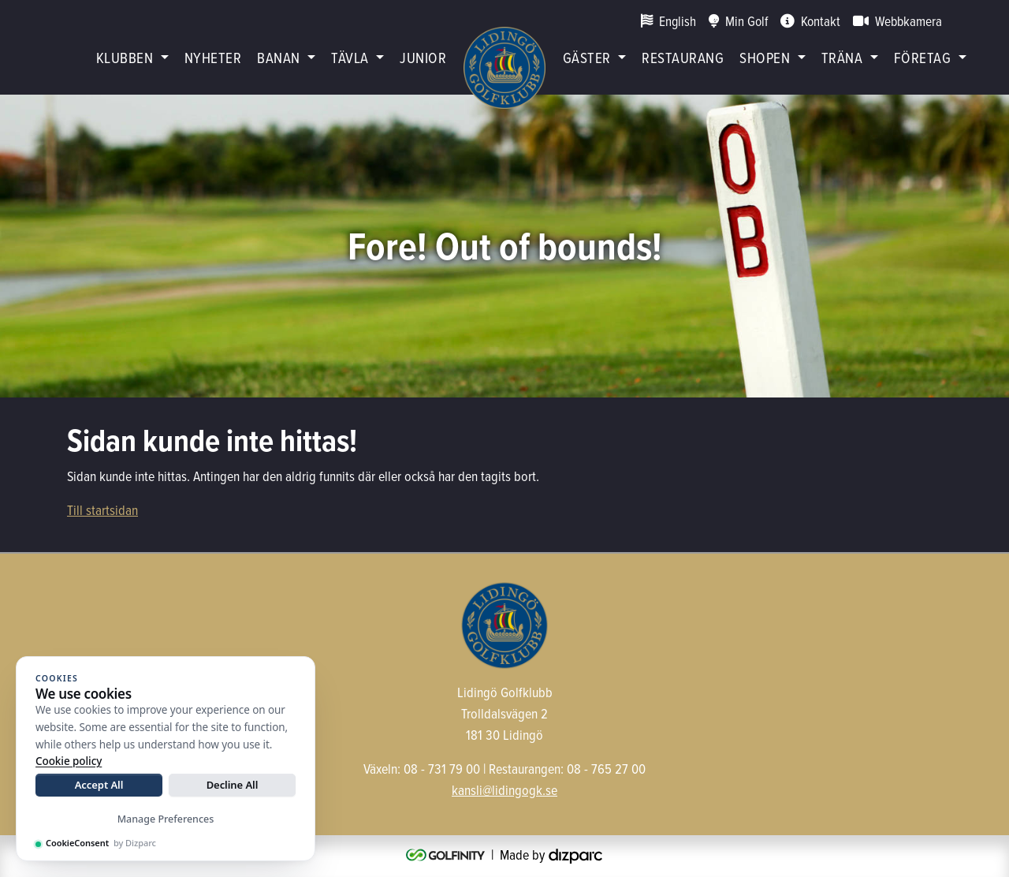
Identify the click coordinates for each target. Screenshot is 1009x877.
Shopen (764, 57)
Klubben (124, 57)
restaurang (683, 57)
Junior (423, 57)
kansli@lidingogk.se (504, 790)
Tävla (349, 57)
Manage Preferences (165, 819)
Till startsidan (102, 510)
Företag (922, 57)
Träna (841, 57)
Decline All (233, 785)
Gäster (587, 57)
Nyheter (212, 57)
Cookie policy (68, 761)
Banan (278, 57)
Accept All (99, 785)
